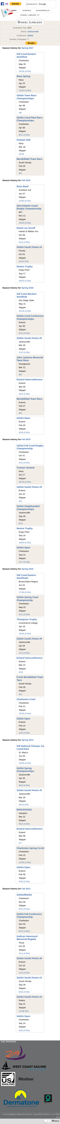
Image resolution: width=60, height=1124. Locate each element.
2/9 (20, 501)
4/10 (21, 672)
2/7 (20, 843)
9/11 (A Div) (24, 135)
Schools (27, 10)
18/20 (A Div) (25, 280)
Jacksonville (42, 10)
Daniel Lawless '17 (30, 15)
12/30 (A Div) (25, 201)
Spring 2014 (27, 740)
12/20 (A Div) (25, 90)
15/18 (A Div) (25, 633)
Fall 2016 (25, 180)
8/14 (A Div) (24, 824)
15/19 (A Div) (25, 482)
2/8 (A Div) (24, 261)
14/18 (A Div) (25, 71)
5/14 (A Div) (24, 909)
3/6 (20, 112)
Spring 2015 (27, 569)
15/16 (21, 154)
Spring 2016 (27, 288)
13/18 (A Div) (25, 713)
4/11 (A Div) (24, 614)
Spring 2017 (27, 48)
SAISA (30, 35)
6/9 (20, 413)
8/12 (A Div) (24, 931)
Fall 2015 (25, 439)
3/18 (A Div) (24, 432)
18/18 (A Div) (25, 223)
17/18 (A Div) (25, 592)
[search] (37, 4)
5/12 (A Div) (24, 333)
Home (14, 10)
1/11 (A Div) (24, 953)
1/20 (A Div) (24, 733)
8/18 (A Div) (24, 1030)
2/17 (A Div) (24, 562)
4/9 (20, 694)
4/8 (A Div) (24, 804)
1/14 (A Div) (24, 972)
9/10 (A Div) (24, 785)
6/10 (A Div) (24, 992)
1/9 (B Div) (24, 1011)
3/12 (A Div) (24, 462)
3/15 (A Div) (24, 394)
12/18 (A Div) (25, 311)
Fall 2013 (25, 888)
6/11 (21, 523)
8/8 (20, 374)
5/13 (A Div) (24, 242)
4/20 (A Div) (24, 881)
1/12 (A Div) (24, 352)
